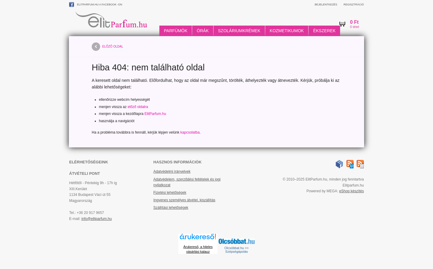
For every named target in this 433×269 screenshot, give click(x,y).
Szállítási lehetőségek (170, 208)
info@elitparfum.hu (96, 219)
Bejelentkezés (326, 4)
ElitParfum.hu (155, 114)
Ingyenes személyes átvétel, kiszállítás (184, 200)
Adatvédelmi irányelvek (171, 171)
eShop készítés (351, 191)
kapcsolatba (190, 132)
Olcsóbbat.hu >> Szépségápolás (236, 249)
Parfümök (175, 30)
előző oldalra (137, 107)
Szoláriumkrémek (239, 30)
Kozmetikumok (287, 30)
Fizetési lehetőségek (169, 192)
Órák (203, 30)
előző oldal (107, 46)
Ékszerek (324, 30)
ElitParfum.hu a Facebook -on (95, 4)
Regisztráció (353, 4)
